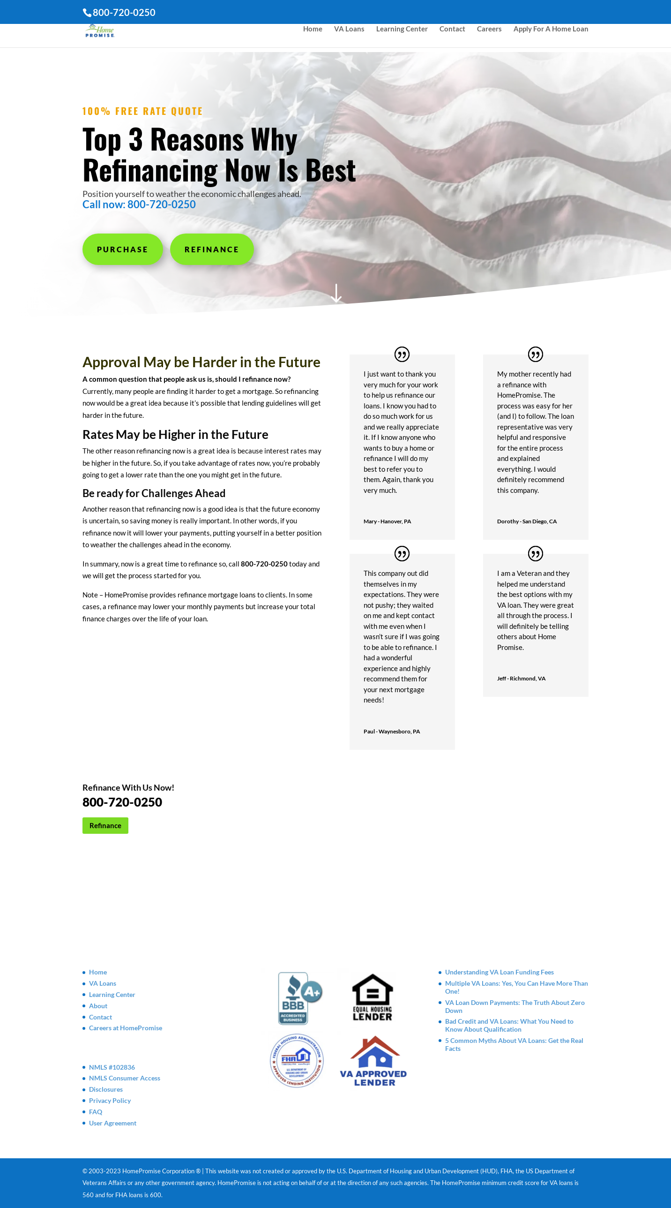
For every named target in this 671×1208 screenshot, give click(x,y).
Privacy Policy (110, 1100)
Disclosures (106, 1089)
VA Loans (349, 33)
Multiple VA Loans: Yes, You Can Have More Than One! (516, 987)
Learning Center (402, 33)
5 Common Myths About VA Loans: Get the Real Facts (514, 1044)
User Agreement (112, 1123)
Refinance (212, 249)
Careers (489, 33)
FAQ (95, 1112)
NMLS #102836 (112, 1067)
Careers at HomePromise (125, 1028)
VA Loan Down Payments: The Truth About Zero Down (515, 1006)
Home (312, 33)
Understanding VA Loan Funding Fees (499, 972)
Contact (452, 33)
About (98, 1006)
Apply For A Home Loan (551, 33)
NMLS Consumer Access (124, 1078)
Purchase (123, 249)
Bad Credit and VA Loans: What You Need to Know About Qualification (509, 1025)
